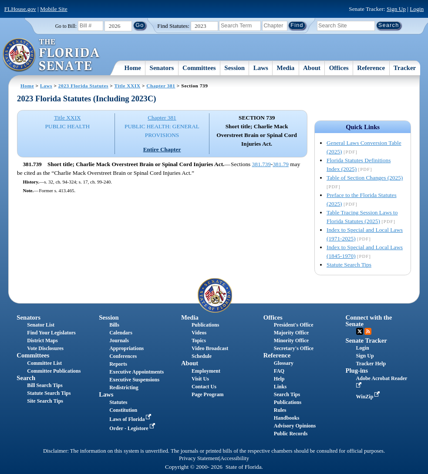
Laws (260, 67)
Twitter (359, 331)
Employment (206, 371)
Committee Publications (54, 371)
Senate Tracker (366, 340)
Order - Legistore (133, 428)
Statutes (118, 402)
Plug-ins (357, 370)
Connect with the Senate (369, 320)
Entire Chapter (162, 149)
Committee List (44, 363)
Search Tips (287, 394)
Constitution (123, 410)
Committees (199, 67)
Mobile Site (53, 9)
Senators (162, 67)
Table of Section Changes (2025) (365, 177)
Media (286, 67)
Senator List (40, 325)
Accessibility (234, 458)
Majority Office (291, 333)
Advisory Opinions (295, 426)
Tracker (405, 67)
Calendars (120, 333)
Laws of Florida (131, 419)
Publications (205, 325)
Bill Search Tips (44, 385)
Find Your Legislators (51, 333)
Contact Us (204, 387)
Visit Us (200, 379)
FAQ (279, 371)
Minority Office (291, 340)
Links (280, 387)
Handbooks (287, 418)
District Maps (42, 340)
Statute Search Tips (349, 264)
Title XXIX (128, 85)
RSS (367, 331)
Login (417, 9)
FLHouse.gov (20, 9)
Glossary (283, 363)
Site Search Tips (45, 401)
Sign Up (396, 9)
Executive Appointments (136, 372)
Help (279, 379)
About (311, 67)
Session (234, 67)
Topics (199, 340)
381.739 (261, 164)
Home (133, 67)
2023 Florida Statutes (83, 85)
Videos (199, 333)
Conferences (123, 356)
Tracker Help (371, 364)
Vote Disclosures (45, 348)
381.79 (281, 164)
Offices (339, 67)
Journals (119, 340)
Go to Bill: (66, 26)
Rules (280, 410)
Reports (118, 364)
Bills (114, 325)
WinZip (369, 397)
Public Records (291, 434)
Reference (371, 67)
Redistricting (123, 387)
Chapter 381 (160, 85)
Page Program (207, 394)
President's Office (293, 325)
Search (26, 377)
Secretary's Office (293, 348)
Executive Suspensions (134, 380)
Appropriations (126, 348)
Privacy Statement (199, 458)
